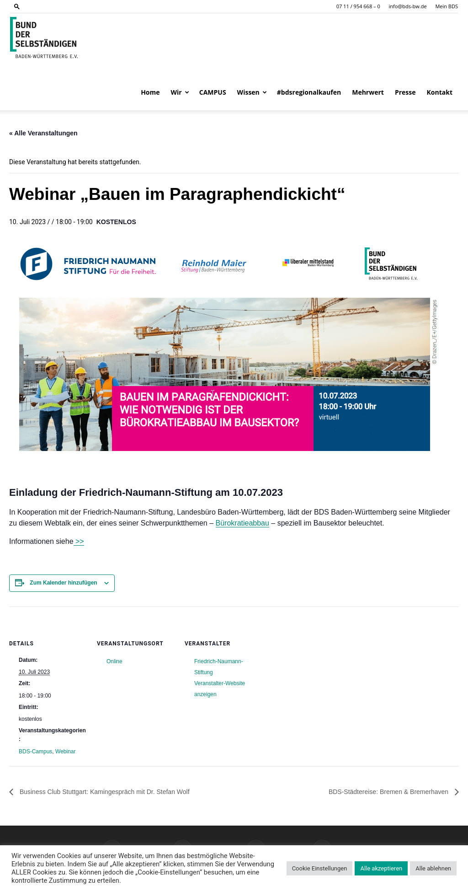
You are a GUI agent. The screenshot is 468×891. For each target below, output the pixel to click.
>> (79, 541)
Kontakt (439, 92)
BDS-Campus (35, 751)
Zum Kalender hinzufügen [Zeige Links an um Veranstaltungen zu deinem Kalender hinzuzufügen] (63, 583)
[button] (17, 6)
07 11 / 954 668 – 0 (358, 6)
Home (150, 92)
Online (114, 661)
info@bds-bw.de (408, 6)
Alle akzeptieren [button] (381, 868)
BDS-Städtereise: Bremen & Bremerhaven (389, 791)
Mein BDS (446, 6)
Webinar (65, 751)
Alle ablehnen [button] (433, 868)
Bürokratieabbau (242, 523)
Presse (405, 92)
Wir (180, 92)
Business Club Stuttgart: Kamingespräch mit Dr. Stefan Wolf (104, 791)
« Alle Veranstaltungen (43, 133)
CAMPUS (212, 92)
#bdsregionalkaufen (309, 92)
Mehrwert (368, 92)
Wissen (252, 92)
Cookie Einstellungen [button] (319, 868)
